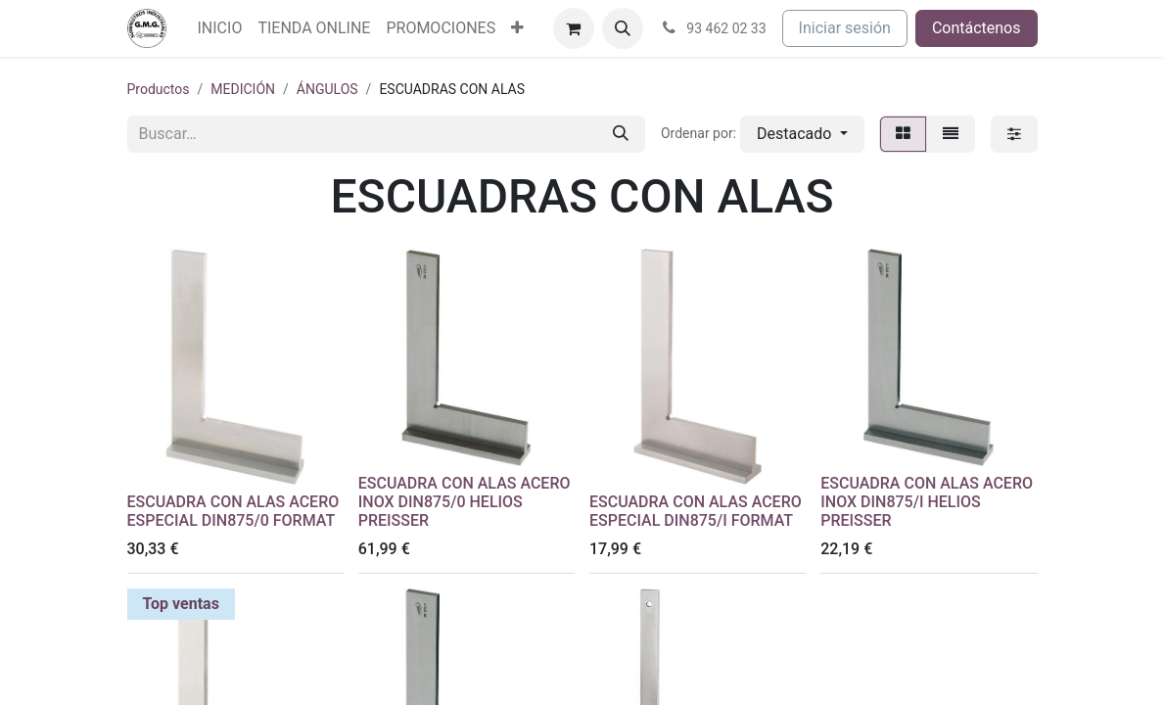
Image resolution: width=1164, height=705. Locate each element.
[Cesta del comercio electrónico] (573, 28)
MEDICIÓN (242, 89)
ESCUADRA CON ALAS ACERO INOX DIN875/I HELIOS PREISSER (926, 502)
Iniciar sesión (845, 28)
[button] (622, 28)
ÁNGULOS (327, 89)
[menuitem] (220, 28)
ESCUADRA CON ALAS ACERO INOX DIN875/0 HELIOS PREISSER (464, 502)
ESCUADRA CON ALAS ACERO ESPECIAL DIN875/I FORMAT (695, 511)
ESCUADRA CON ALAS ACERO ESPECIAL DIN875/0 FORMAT (233, 511)
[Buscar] (620, 134)
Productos (158, 89)
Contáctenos (976, 28)
